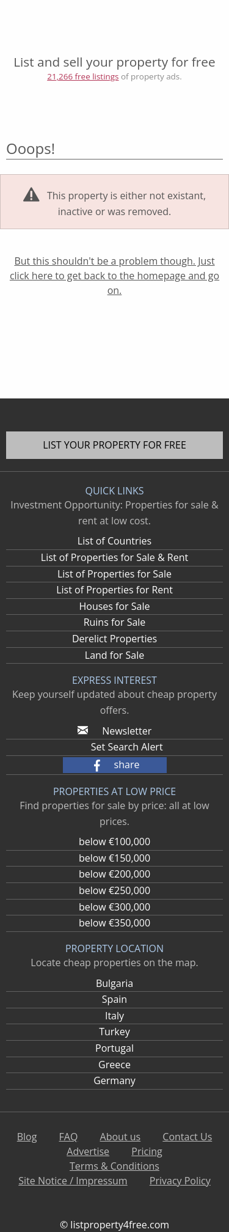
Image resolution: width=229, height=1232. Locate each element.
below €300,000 (114, 907)
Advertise (88, 1151)
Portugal (114, 1048)
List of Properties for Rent (114, 589)
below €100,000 (114, 841)
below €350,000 (114, 923)
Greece (114, 1064)
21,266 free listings (82, 76)
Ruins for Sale (115, 622)
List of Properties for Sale (114, 574)
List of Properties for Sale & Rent (114, 557)
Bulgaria (114, 983)
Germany (114, 1080)
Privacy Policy (180, 1180)
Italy (114, 1015)
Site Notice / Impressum (72, 1180)
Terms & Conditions (114, 1166)
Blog (27, 1136)
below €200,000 (114, 874)
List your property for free (114, 445)
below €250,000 (114, 890)
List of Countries (114, 541)
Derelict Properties (114, 638)
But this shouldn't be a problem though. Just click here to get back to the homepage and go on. (114, 275)
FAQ (68, 1136)
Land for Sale (114, 655)
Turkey (114, 1031)
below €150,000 (114, 858)
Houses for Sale (114, 606)
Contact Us (187, 1136)
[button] (115, 765)
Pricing (146, 1151)
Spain (114, 999)
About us (120, 1136)
